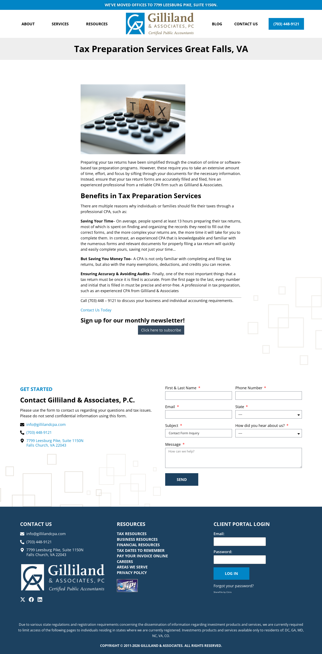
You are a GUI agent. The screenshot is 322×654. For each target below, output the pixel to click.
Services (60, 23)
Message (173, 444)
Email (170, 407)
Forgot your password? (234, 585)
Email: (219, 534)
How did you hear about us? (260, 426)
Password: (223, 552)
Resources (97, 23)
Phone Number (249, 388)
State (240, 407)
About (28, 23)
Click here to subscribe (161, 330)
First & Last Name (181, 388)
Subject (172, 426)
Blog (217, 23)
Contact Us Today (96, 309)
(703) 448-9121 (286, 23)
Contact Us (246, 23)
